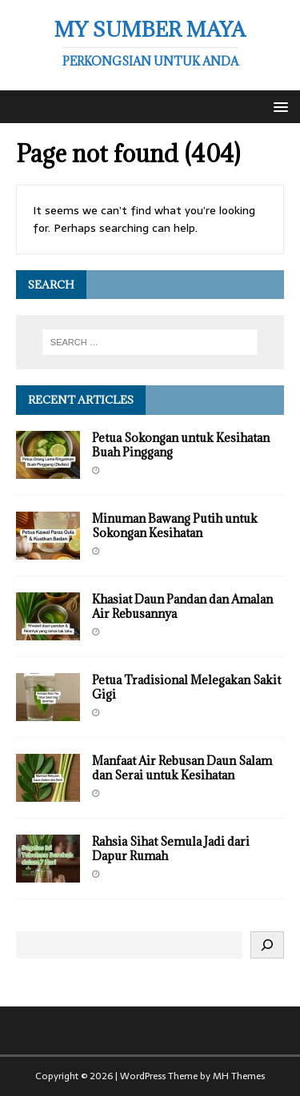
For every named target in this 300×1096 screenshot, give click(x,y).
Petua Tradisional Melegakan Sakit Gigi (186, 687)
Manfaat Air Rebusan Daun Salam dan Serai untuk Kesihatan (182, 768)
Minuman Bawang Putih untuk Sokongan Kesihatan (175, 525)
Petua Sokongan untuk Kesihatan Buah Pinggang (181, 445)
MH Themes (239, 1076)
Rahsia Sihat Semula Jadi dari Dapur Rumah (171, 848)
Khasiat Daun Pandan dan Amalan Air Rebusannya (182, 606)
